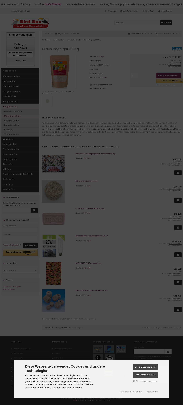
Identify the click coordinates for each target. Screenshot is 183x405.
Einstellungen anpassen (145, 381)
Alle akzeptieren (145, 367)
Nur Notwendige (145, 375)
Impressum (152, 391)
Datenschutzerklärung (131, 391)
